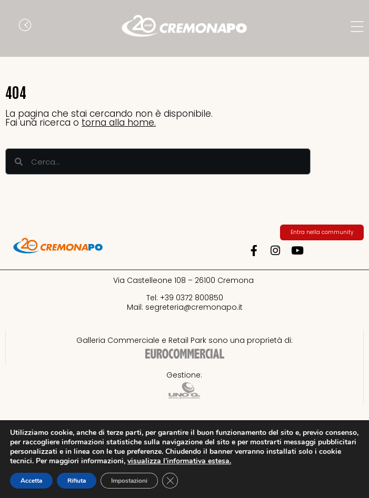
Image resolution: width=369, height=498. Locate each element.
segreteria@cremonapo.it (194, 307)
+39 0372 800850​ (191, 297)
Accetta (31, 480)
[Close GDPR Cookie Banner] (170, 481)
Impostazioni (129, 480)
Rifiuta (76, 480)
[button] (13, 26)
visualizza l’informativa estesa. (179, 461)
